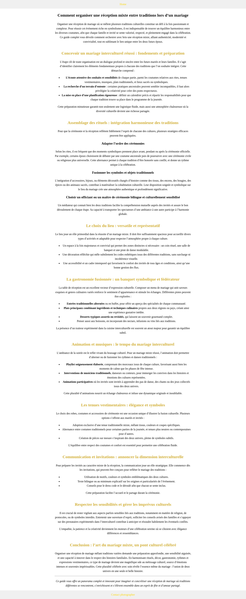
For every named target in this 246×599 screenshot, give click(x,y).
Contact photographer (123, 594)
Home (123, 4)
